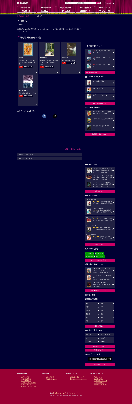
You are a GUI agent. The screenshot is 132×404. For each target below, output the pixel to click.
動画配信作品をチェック (99, 134)
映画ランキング (104, 8)
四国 (102, 317)
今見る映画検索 (107, 3)
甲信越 (88, 314)
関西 (87, 307)
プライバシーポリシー (75, 393)
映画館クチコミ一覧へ (99, 346)
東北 (102, 310)
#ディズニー (99, 256)
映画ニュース (46, 11)
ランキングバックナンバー (78, 379)
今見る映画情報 (99, 383)
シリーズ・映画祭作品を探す (99, 260)
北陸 (102, 314)
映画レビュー (99, 244)
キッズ (103, 338)
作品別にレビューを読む (28, 386)
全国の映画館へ (99, 326)
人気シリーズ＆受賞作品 (28, 383)
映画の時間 (20, 16)
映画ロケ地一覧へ (99, 350)
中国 (87, 317)
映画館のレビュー (51, 379)
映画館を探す (27, 11)
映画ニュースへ (99, 191)
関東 (102, 303)
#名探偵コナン (90, 256)
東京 (87, 303)
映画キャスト (30, 16)
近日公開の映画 (85, 8)
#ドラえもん (89, 253)
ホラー (103, 341)
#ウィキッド (98, 253)
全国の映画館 (50, 377)
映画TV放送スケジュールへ (99, 291)
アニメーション (105, 334)
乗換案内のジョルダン (60, 393)
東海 (102, 307)
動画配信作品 (85, 11)
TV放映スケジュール (100, 381)
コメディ (88, 341)
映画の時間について (99, 364)
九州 (87, 321)
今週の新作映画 (65, 8)
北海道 (88, 310)
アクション (89, 334)
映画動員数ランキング (77, 377)
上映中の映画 (46, 8)
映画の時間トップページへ (25, 158)
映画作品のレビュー (27, 385)
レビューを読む (104, 11)
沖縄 (102, 321)
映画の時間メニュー (27, 8)
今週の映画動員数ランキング (94, 72)
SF (87, 338)
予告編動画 (66, 11)
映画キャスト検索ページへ (25, 154)
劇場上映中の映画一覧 (99, 103)
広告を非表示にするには (73, 149)
